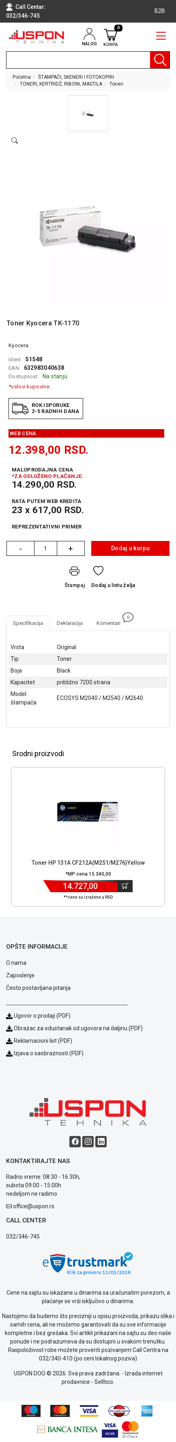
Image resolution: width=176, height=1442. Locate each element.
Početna (22, 77)
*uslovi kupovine (29, 387)
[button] (88, 113)
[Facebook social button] (75, 1141)
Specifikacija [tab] (28, 623)
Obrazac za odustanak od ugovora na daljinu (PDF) (78, 1028)
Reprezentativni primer (47, 527)
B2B (160, 11)
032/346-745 (23, 16)
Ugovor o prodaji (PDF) (38, 1015)
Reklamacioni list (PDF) (39, 1040)
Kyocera (18, 345)
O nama (16, 963)
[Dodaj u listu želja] (113, 578)
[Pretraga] (160, 60)
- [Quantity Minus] (20, 548)
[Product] (88, 811)
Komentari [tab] (112, 621)
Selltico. (104, 1382)
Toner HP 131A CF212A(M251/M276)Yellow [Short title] (88, 862)
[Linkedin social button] (101, 1141)
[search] (88, 60)
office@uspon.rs (33, 1206)
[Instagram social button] (88, 1141)
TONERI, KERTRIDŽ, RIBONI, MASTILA (61, 84)
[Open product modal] (14, 141)
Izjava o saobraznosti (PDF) (49, 1053)
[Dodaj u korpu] (125, 886)
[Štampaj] (74, 578)
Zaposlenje (20, 975)
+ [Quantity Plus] (70, 548)
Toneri (116, 84)
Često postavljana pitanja (38, 988)
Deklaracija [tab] (70, 623)
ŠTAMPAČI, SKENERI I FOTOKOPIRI (76, 77)
